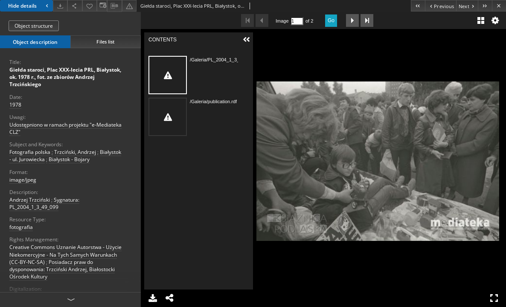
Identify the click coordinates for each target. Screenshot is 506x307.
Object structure (34, 25)
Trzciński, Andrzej (75, 152)
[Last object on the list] (485, 6)
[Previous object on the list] (440, 6)
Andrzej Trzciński (29, 199)
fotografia (21, 227)
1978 (15, 104)
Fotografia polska (29, 152)
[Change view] (102, 6)
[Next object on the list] (467, 6)
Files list (105, 41)
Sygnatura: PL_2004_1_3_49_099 (44, 203)
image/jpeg (22, 179)
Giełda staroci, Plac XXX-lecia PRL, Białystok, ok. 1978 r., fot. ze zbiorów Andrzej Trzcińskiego (65, 77)
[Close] (499, 6)
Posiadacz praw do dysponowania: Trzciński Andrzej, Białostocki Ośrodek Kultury (62, 269)
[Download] (60, 6)
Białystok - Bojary (69, 159)
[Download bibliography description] (114, 6)
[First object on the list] (418, 6)
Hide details (29, 5)
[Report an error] (129, 6)
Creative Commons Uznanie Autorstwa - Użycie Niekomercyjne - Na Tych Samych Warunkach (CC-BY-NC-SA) (65, 254)
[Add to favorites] (89, 6)
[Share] (74, 6)
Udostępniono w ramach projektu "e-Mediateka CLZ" (65, 128)
